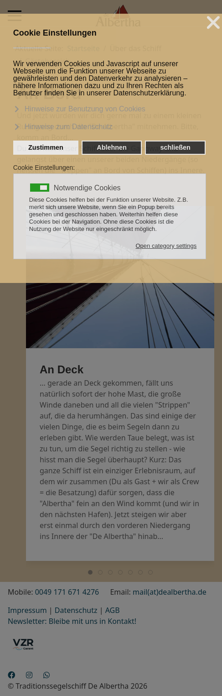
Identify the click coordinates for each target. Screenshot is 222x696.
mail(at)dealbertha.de (170, 592)
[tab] (90, 572)
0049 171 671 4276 (67, 592)
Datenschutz (76, 610)
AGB (112, 610)
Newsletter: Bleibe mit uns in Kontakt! (72, 621)
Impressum (27, 610)
